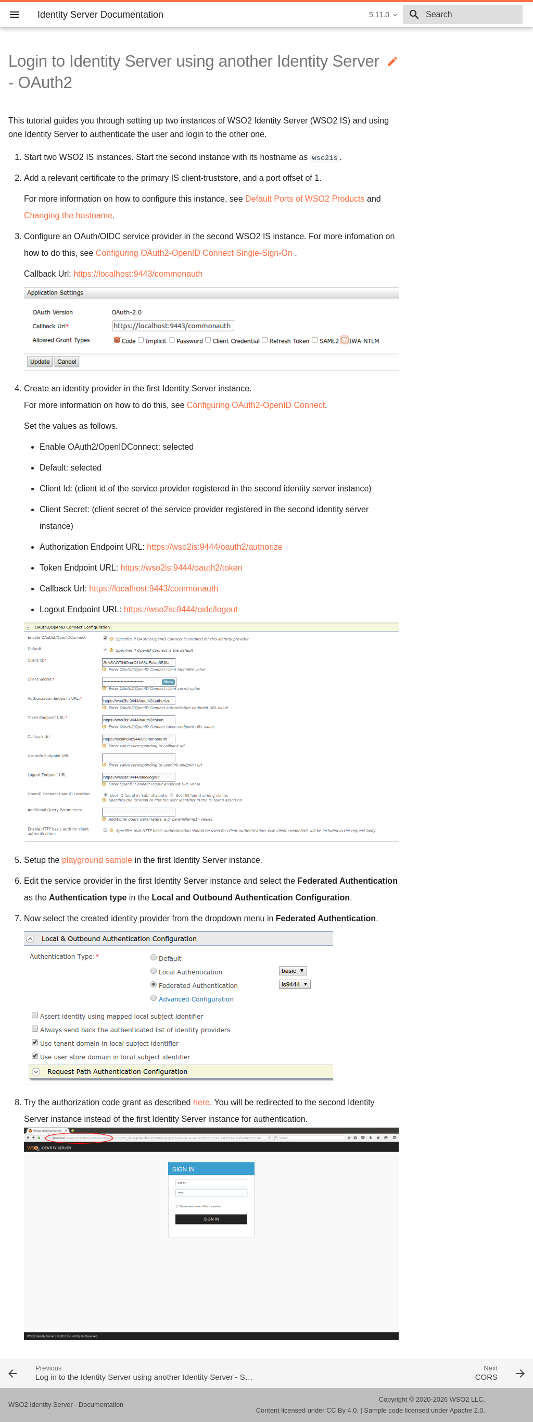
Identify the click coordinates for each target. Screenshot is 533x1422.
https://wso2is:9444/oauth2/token (182, 567)
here (201, 1102)
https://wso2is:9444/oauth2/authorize (215, 546)
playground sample (97, 860)
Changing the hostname (68, 215)
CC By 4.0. (342, 1410)
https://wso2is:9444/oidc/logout (181, 609)
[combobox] (463, 14)
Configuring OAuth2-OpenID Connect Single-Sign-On (194, 253)
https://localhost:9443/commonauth (137, 273)
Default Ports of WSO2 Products (304, 198)
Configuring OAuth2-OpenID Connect (256, 405)
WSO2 (459, 1399)
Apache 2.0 (467, 1410)
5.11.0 (379, 14)
